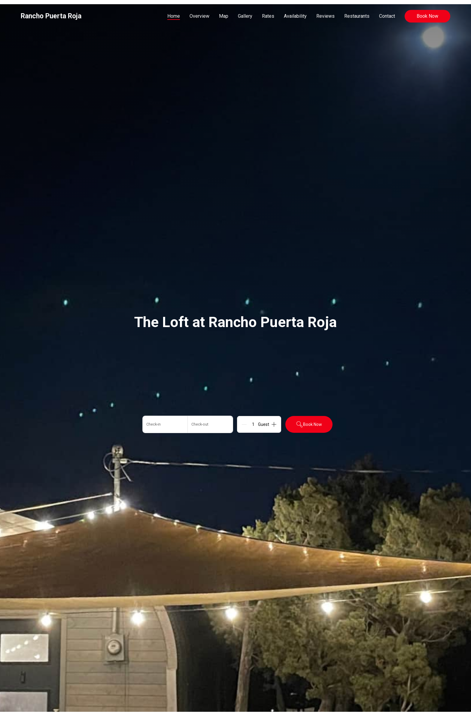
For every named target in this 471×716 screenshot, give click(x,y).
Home (173, 16)
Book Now (427, 16)
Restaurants (356, 16)
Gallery (245, 16)
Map (223, 16)
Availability (295, 16)
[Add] (274, 424)
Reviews (325, 16)
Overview (199, 16)
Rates (268, 16)
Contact (387, 16)
